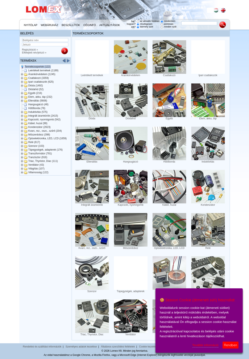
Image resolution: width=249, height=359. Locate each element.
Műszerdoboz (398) (39, 134)
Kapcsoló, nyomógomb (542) (44, 119)
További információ (205, 345)
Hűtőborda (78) (36, 108)
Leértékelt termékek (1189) (43, 70)
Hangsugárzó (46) (38, 104)
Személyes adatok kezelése (81, 346)
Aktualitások (109, 25)
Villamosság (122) (38, 172)
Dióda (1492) (35, 85)
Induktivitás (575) (37, 112)
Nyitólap (30, 25)
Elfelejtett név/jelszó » (34, 52)
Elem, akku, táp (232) (40, 96)
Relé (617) (34, 142)
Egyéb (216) (35, 93)
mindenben (169, 21)
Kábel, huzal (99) (37, 123)
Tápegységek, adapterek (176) (45, 149)
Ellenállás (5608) (37, 100)
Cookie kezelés (147, 346)
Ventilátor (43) (36, 164)
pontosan (168, 24)
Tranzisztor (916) (37, 157)
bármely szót (146, 26)
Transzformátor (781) (40, 153)
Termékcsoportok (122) (38, 66)
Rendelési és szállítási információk (42, 346)
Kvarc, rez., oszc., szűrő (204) (45, 130)
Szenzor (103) (36, 145)
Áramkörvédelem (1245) (41, 74)
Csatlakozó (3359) (38, 78)
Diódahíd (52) (36, 89)
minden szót (170, 26)
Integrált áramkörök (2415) (43, 115)
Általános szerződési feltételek (118, 346)
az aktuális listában (149, 21)
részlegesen (146, 24)
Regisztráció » (30, 49)
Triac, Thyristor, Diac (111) (43, 161)
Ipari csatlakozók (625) (41, 81)
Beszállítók (71, 25)
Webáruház (49, 25)
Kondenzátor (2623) (39, 127)
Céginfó (89, 25)
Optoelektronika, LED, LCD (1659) (47, 138)
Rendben (230, 345)
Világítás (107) (36, 168)
